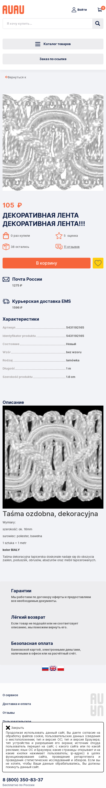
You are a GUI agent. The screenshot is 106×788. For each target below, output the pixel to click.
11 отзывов (72, 247)
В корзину (46, 263)
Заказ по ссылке (53, 59)
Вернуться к (17, 77)
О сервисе (10, 695)
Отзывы (9, 712)
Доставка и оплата (17, 704)
